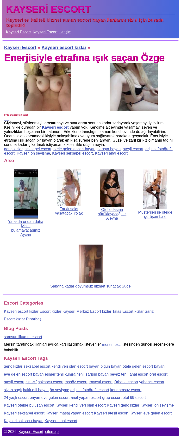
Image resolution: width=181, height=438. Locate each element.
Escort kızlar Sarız (138, 311)
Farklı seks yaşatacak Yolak (69, 211)
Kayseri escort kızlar (21, 311)
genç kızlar (13, 149)
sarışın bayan (109, 149)
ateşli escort (133, 149)
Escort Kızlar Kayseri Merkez (64, 311)
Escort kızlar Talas (105, 311)
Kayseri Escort (18, 32)
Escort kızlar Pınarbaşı (23, 319)
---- (6, 119)
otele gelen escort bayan (74, 149)
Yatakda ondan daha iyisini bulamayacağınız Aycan (26, 228)
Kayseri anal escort (111, 153)
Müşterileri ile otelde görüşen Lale (155, 214)
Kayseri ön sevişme (33, 153)
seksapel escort (38, 149)
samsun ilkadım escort (23, 337)
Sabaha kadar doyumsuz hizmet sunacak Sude (90, 286)
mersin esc (111, 344)
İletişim (65, 32)
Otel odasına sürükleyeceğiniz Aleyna (112, 214)
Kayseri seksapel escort (72, 153)
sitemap (52, 432)
